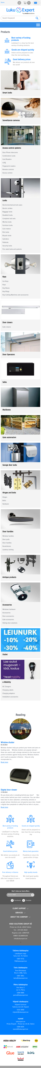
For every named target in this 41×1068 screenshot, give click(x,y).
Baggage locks (7, 212)
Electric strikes (7, 208)
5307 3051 (20, 976)
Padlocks (5, 242)
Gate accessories (8, 620)
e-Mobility (6, 682)
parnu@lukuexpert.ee (20, 995)
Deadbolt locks (7, 215)
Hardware (5, 504)
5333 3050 (20, 1010)
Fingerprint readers (8, 166)
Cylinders (5, 239)
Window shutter (7, 743)
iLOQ (4, 163)
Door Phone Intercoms (10, 153)
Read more (4, 762)
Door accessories (8, 616)
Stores (3, 2)
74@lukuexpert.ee (20, 961)
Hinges (4, 497)
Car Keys (5, 281)
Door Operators (8, 355)
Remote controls (8, 170)
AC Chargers (6, 687)
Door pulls (5, 539)
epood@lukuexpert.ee (20, 1029)
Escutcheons (6, 546)
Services (19, 913)
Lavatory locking (8, 550)
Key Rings (5, 291)
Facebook (17, 900)
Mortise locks (6, 222)
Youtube (28, 900)
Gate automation (9, 438)
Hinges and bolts (9, 493)
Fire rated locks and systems (12, 249)
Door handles (7, 532)
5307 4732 (20, 959)
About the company (19, 917)
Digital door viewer (9, 790)
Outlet (5, 655)
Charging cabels (7, 690)
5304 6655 (20, 1027)
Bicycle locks (6, 236)
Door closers (7, 323)
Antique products (9, 577)
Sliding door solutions (9, 623)
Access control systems (11, 148)
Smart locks (7, 93)
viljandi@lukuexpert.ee (20, 1012)
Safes (4, 382)
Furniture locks (7, 225)
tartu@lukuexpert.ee (21, 978)
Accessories (7, 605)
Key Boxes (6, 288)
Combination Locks (8, 156)
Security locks (7, 246)
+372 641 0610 (22, 930)
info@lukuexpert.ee (20, 939)
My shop (19, 3)
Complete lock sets (8, 219)
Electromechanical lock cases (12, 205)
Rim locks (5, 232)
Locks (4, 201)
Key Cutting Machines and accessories (15, 295)
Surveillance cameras (11, 121)
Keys (4, 277)
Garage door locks (9, 465)
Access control (7, 173)
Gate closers (6, 327)
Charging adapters (8, 693)
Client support (19, 909)
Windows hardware (8, 609)
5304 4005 (20, 993)
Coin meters (6, 229)
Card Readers (6, 159)
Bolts (4, 501)
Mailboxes (6, 410)
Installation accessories (10, 697)
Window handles (8, 536)
